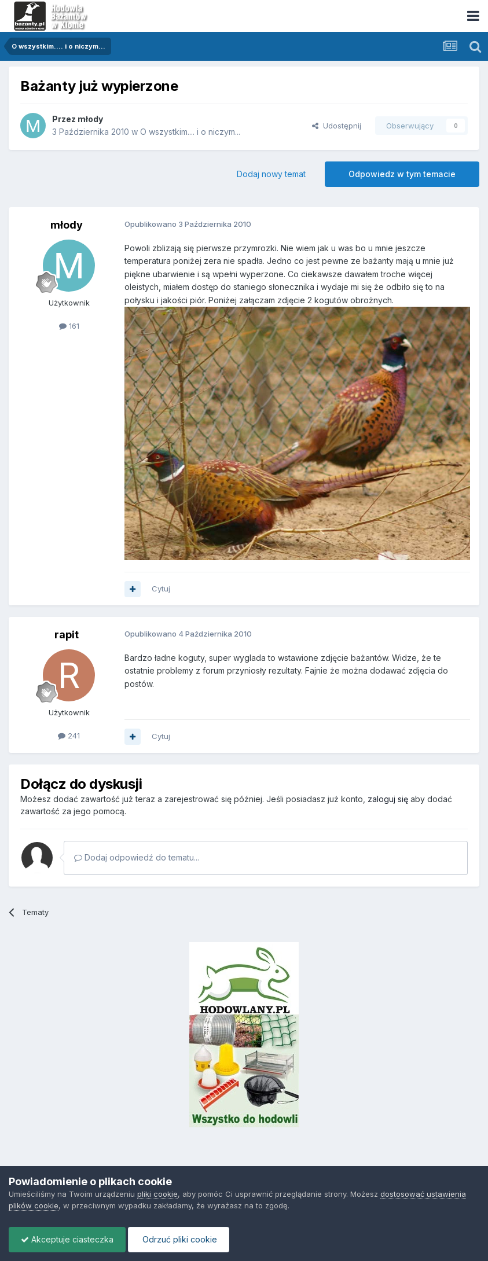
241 (69, 735)
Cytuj (161, 588)
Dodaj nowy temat (271, 174)
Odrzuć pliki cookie (178, 1239)
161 (69, 325)
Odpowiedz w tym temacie (402, 174)
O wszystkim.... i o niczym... (190, 132)
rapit (66, 634)
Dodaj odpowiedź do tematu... (136, 857)
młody (90, 119)
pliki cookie (157, 1193)
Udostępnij (336, 125)
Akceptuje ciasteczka (67, 1239)
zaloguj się (388, 799)
